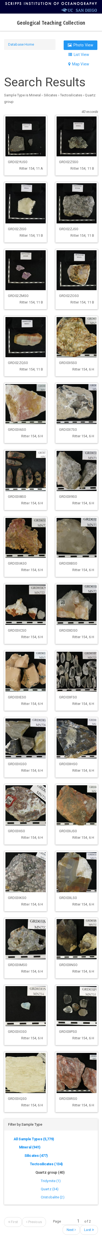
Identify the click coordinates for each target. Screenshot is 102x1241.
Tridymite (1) (51, 1181)
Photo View (80, 45)
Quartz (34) (49, 1189)
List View (78, 54)
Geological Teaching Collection (51, 22)
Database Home (21, 44)
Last (89, 1230)
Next (71, 1230)
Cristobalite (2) (52, 1197)
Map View (78, 64)
